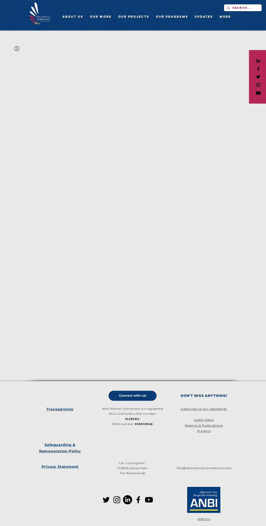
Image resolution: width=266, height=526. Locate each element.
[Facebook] (138, 499)
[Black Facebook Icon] (258, 68)
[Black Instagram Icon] (258, 85)
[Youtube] (258, 93)
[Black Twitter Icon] (258, 77)
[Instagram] (116, 499)
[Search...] (242, 7)
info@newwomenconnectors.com (204, 468)
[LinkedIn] (258, 60)
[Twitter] (106, 499)
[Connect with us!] (133, 396)
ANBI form (204, 519)
